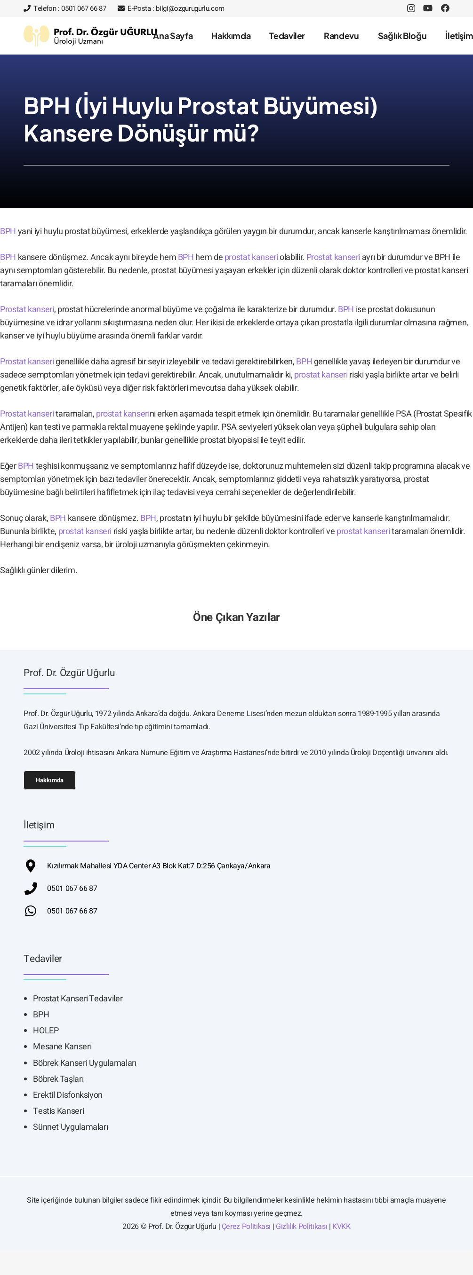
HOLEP (45, 1030)
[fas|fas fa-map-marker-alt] (35, 865)
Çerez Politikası (246, 1226)
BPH (8, 231)
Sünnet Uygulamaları (70, 1127)
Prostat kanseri (333, 257)
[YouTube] (428, 8)
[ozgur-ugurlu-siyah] (90, 36)
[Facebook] (445, 8)
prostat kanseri (251, 257)
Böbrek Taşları (58, 1079)
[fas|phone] (35, 888)
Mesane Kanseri (62, 1046)
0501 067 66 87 (72, 888)
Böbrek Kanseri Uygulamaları (84, 1063)
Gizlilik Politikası (301, 1226)
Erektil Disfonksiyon (68, 1095)
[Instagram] (411, 8)
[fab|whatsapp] (35, 911)
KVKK (341, 1226)
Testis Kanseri (58, 1111)
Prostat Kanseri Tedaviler (77, 998)
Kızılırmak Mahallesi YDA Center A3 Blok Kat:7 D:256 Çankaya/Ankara (158, 866)
